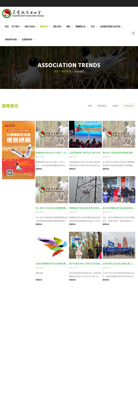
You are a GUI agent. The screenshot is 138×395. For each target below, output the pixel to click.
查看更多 (39, 169)
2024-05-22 (73, 212)
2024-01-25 (107, 212)
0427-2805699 (107, 3)
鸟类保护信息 (11, 39)
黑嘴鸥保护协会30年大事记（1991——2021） (57, 152)
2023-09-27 (40, 268)
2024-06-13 (107, 157)
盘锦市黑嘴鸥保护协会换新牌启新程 (120, 208)
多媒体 (115, 106)
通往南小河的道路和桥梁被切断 (118, 152)
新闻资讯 (44, 26)
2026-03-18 (40, 157)
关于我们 (15, 26)
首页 (7, 26)
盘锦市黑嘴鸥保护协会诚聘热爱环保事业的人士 (58, 263)
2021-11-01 (73, 268)
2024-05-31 (40, 212)
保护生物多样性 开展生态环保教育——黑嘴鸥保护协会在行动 (98, 263)
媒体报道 (100, 106)
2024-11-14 (73, 157)
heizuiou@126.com (127, 3)
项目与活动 (30, 26)
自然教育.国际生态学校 (110, 26)
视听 (68, 26)
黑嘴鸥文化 (80, 26)
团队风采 (57, 26)
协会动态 (128, 106)
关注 (93, 26)
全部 (88, 106)
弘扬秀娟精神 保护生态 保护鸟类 (85, 152)
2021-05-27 (107, 268)
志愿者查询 (27, 39)
